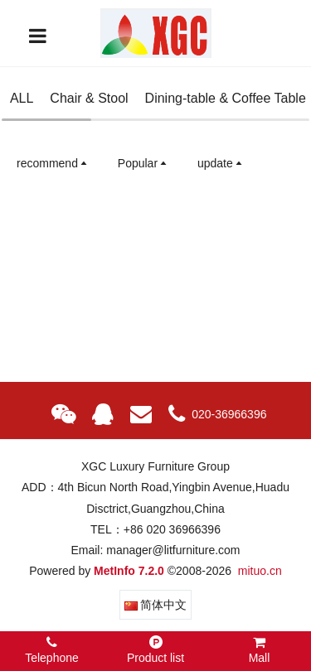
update (221, 163)
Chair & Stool (89, 98)
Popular (143, 163)
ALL (21, 98)
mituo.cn (260, 570)
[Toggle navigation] (37, 35)
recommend (53, 163)
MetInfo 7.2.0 (129, 570)
